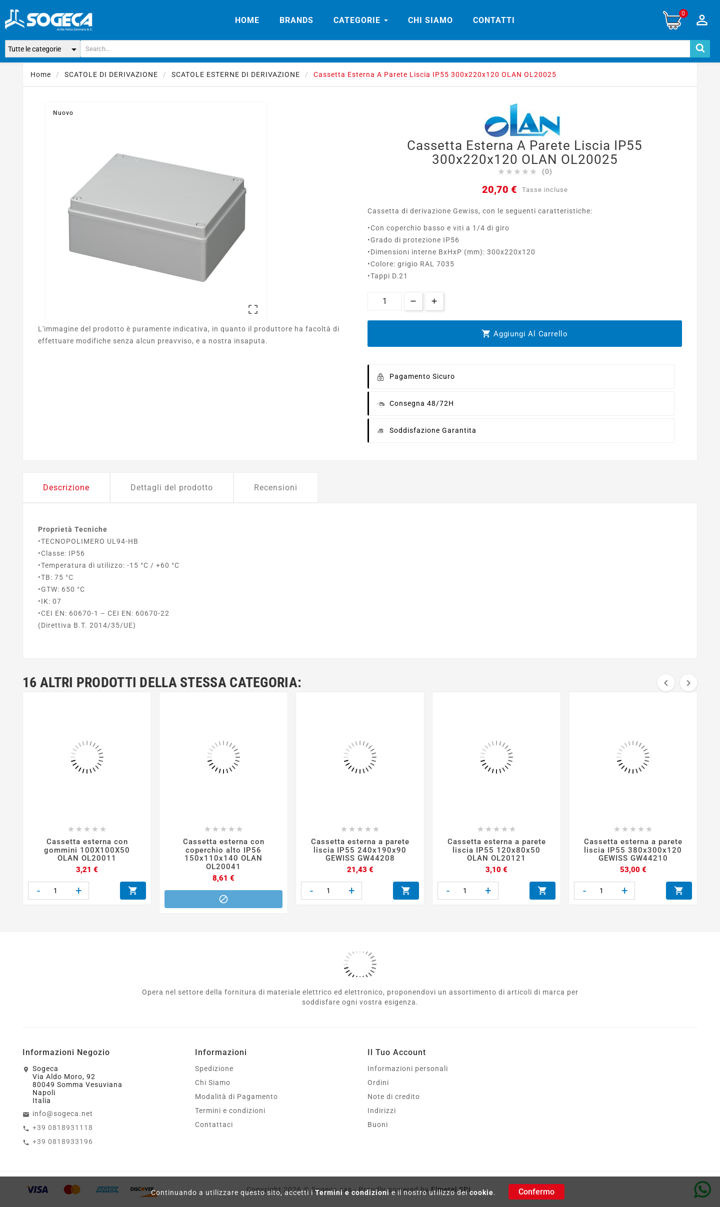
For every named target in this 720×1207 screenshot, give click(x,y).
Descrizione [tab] (66, 487)
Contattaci (214, 1125)
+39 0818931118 (62, 1128)
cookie (482, 1193)
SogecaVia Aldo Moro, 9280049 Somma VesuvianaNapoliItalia (77, 1085)
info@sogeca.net (62, 1114)
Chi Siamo (212, 1083)
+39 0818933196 (62, 1142)
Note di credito (394, 1097)
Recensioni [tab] (276, 487)
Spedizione (214, 1069)
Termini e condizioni (352, 1193)
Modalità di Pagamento (236, 1097)
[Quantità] (385, 301)
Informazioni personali (408, 1069)
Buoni (378, 1125)
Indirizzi (382, 1111)
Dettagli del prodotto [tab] (171, 487)
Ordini (378, 1083)
